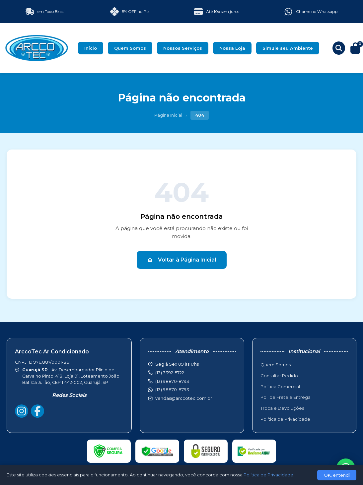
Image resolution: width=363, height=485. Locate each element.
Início (90, 48)
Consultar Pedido (279, 375)
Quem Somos (130, 48)
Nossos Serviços (182, 48)
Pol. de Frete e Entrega (285, 397)
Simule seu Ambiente (287, 48)
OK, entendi (337, 475)
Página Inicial (168, 115)
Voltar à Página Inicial (181, 260)
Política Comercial (280, 386)
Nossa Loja (232, 48)
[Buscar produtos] (338, 48)
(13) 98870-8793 (172, 389)
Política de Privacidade (285, 419)
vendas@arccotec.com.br (183, 398)
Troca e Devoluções (282, 408)
